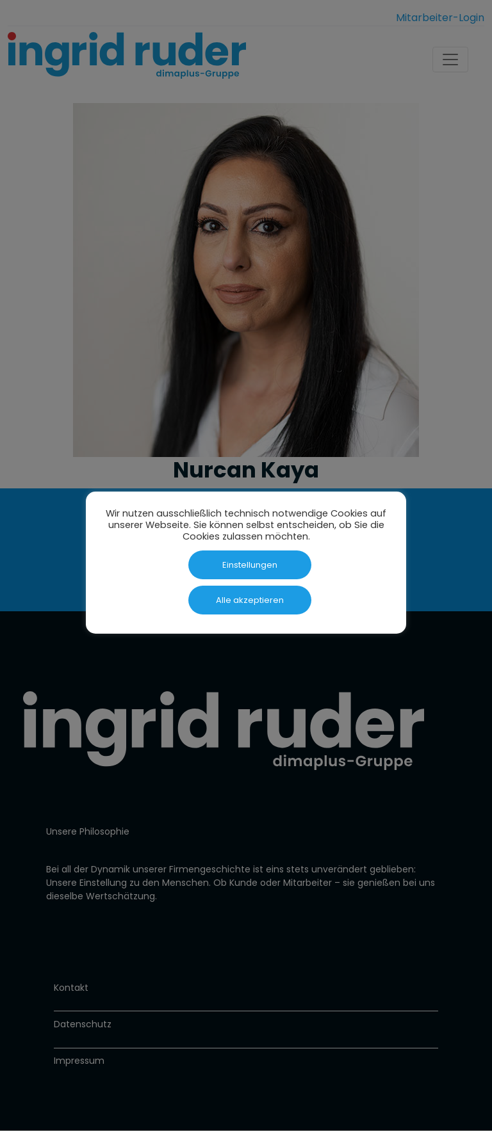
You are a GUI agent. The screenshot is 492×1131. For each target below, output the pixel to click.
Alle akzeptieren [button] (250, 600)
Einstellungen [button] (249, 565)
